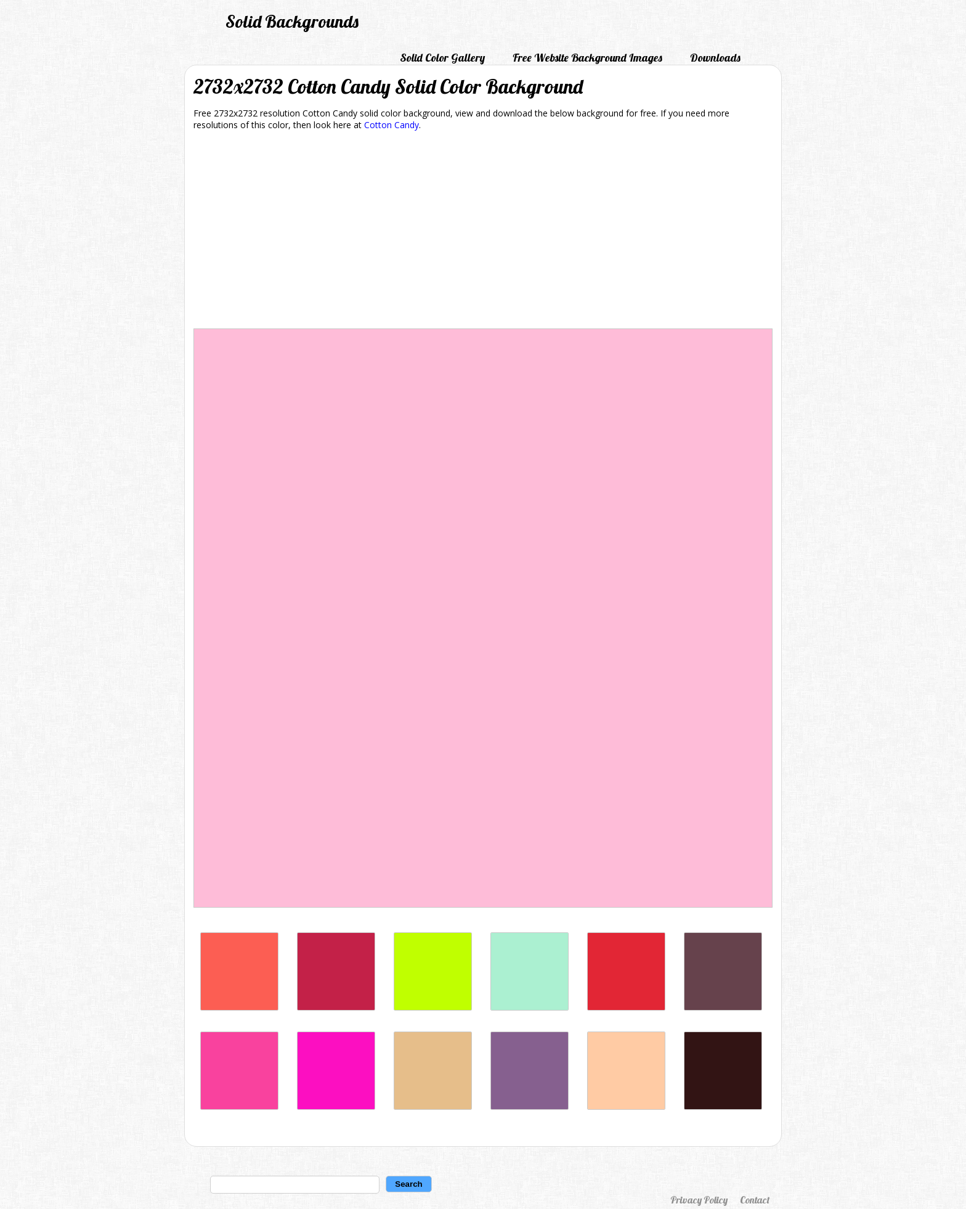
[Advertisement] (483, 231)
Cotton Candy (391, 125)
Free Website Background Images (587, 58)
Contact (754, 1200)
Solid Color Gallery (442, 58)
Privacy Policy (699, 1200)
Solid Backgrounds (292, 21)
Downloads (715, 58)
